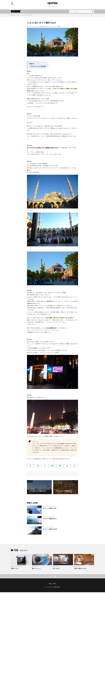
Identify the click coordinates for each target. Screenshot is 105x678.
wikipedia (34, 452)
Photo (53, 6)
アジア (48, 26)
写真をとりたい (15, 568)
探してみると (56, 568)
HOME (13, 15)
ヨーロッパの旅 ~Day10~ (50, 529)
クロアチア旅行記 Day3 (50, 518)
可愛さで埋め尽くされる (80, 568)
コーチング (27, 11)
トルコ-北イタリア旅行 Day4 (26, 15)
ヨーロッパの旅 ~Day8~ (50, 508)
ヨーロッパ (55, 26)
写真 (22, 11)
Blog (49, 6)
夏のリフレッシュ (36, 568)
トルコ (51, 26)
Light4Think (52, 3)
